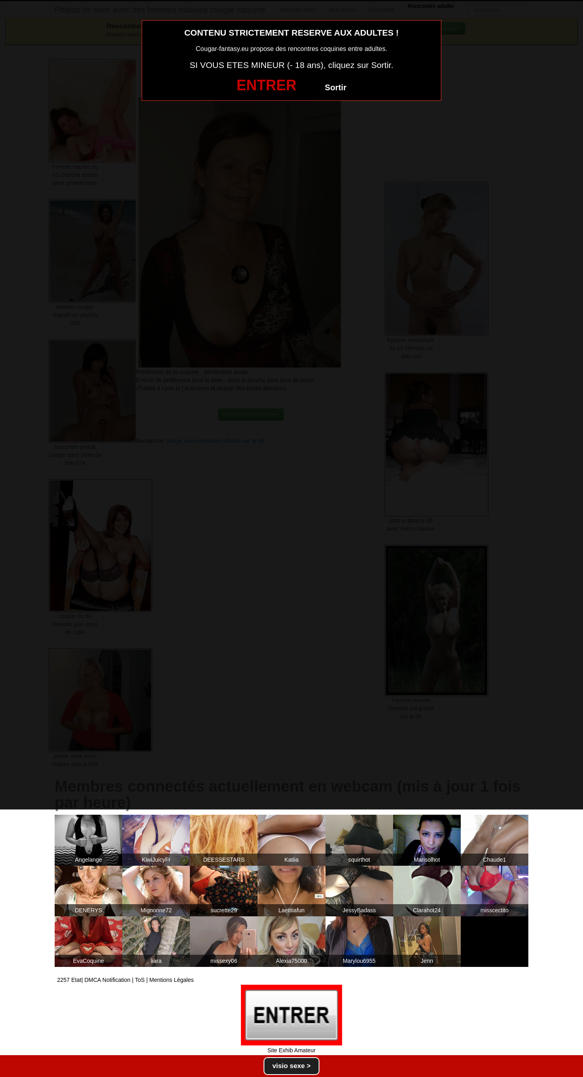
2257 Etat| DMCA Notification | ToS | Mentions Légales (125, 980)
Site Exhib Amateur (291, 1050)
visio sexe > (291, 1066)
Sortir (335, 87)
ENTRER (266, 85)
